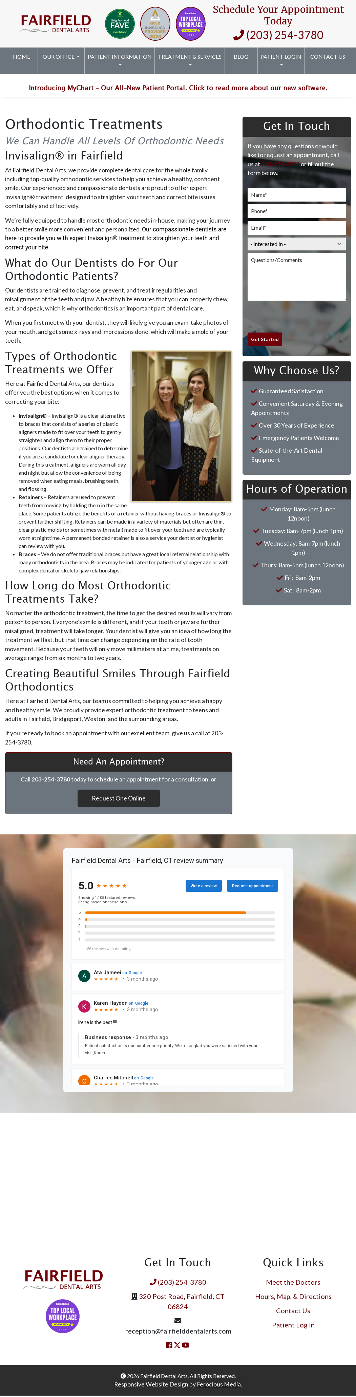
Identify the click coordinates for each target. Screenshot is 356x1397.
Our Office (59, 56)
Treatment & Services (190, 56)
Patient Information (120, 56)
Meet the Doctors (293, 1283)
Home (21, 56)
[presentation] (297, 318)
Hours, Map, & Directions (293, 1298)
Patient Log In (293, 1326)
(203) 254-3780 (278, 34)
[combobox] (297, 245)
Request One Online (119, 799)
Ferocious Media (219, 1385)
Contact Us (327, 56)
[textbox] (290, 245)
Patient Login (280, 56)
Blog (241, 56)
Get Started (265, 340)
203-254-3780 (280, 165)
